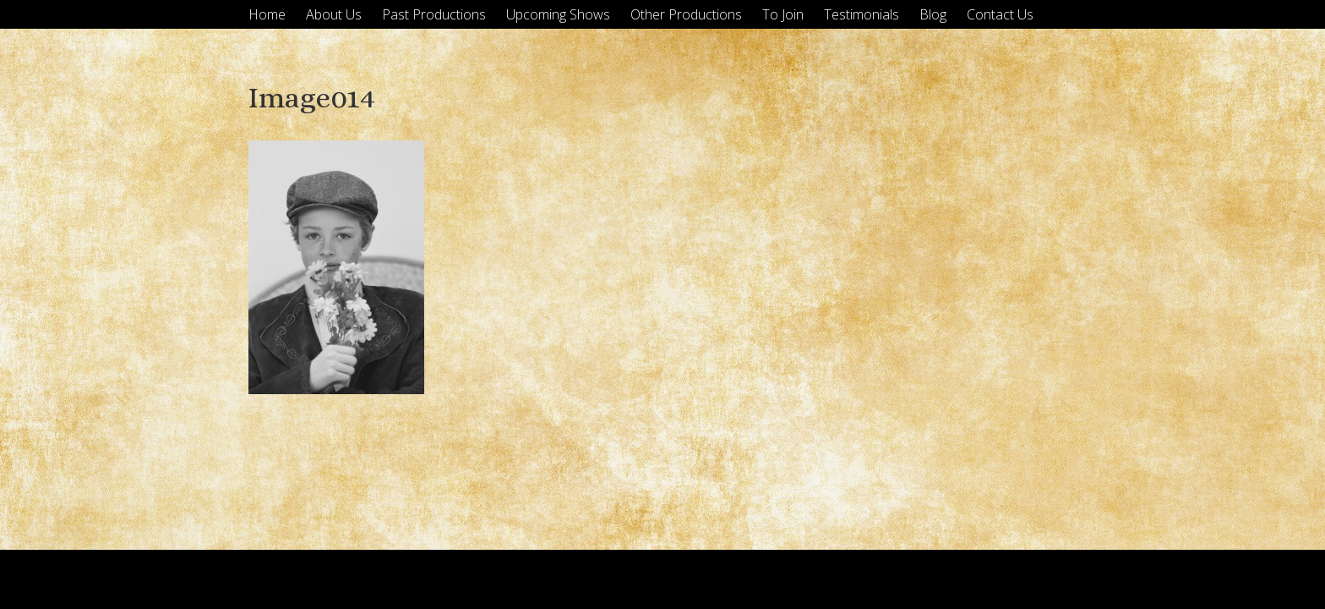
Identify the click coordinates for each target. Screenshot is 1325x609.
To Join (783, 14)
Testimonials (861, 14)
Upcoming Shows (558, 14)
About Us (334, 14)
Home (267, 14)
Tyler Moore (1044, 579)
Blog (932, 14)
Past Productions (434, 14)
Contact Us (1000, 14)
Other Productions (686, 14)
